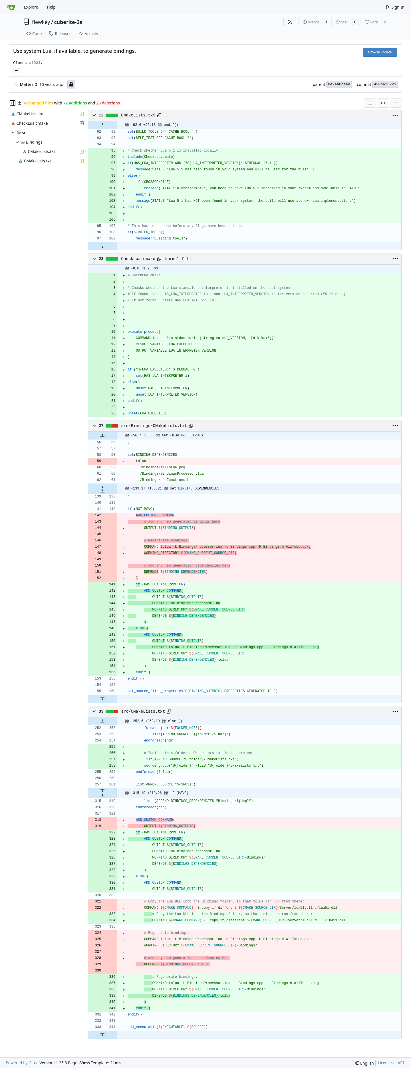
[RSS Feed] (290, 22)
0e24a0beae (339, 84)
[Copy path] (159, 115)
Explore (31, 7)
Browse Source (380, 52)
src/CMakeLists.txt (143, 711)
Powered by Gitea (22, 1062)
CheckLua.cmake (138, 259)
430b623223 (385, 84)
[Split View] (383, 103)
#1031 (35, 63)
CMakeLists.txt (138, 115)
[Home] (11, 7)
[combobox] (370, 103)
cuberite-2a (68, 22)
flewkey (41, 22)
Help (51, 7)
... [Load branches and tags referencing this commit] (16, 70)
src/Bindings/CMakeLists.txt (154, 426)
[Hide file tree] (12, 103)
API (401, 1062)
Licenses (386, 1062)
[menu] (396, 103)
